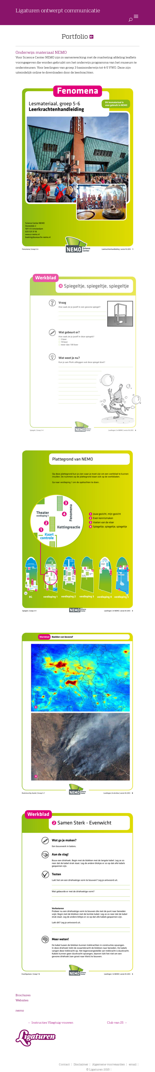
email (132, 1064)
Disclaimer (81, 1064)
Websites (22, 1000)
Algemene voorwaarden (108, 1064)
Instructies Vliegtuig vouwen (50, 1022)
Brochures (23, 995)
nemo (20, 1010)
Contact (64, 1064)
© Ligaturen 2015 (97, 1069)
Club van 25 (117, 1022)
